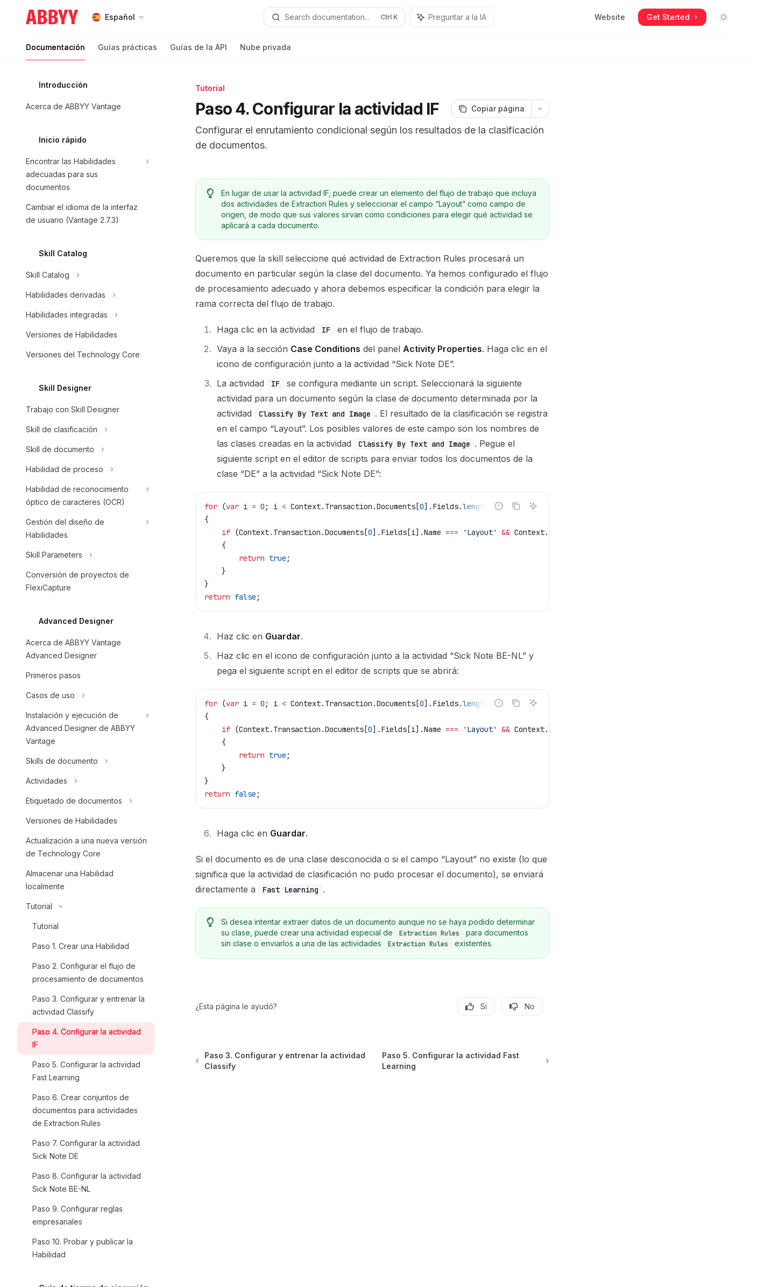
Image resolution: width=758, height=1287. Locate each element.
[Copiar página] (491, 109)
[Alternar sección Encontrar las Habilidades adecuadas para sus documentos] (86, 174)
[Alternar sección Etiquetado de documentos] (86, 801)
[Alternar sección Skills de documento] (86, 761)
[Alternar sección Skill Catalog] (86, 275)
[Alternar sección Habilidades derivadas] (86, 295)
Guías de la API (198, 51)
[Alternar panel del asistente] (452, 17)
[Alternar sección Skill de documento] (86, 449)
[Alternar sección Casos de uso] (86, 695)
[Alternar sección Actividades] (86, 781)
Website (609, 17)
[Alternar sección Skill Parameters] (86, 555)
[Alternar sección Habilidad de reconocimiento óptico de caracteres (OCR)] (86, 496)
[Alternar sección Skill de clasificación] (86, 429)
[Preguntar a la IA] (533, 506)
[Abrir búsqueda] (334, 17)
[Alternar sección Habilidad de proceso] (86, 469)
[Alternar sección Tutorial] (86, 906)
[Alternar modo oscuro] (723, 17)
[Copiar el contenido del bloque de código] (516, 506)
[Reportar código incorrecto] (499, 506)
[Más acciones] (540, 109)
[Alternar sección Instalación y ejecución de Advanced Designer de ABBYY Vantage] (86, 728)
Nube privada (265, 51)
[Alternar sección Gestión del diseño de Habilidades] (86, 528)
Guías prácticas (127, 51)
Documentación (55, 51)
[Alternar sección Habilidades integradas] (86, 315)
